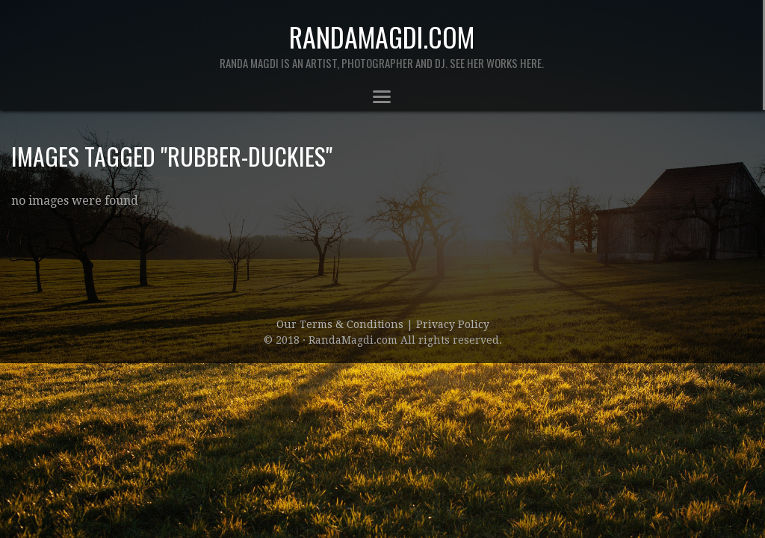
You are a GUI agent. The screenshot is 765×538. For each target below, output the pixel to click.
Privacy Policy (452, 324)
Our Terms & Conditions (341, 324)
